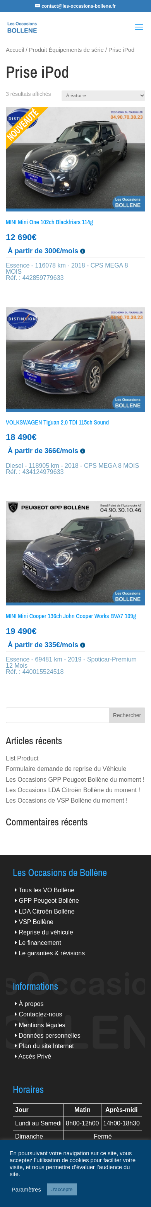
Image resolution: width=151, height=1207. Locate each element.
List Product (22, 758)
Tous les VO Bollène (46, 890)
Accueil (15, 50)
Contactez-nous (40, 1014)
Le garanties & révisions (52, 953)
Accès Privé (35, 1056)
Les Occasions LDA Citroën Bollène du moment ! (73, 790)
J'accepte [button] (62, 1189)
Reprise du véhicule (46, 932)
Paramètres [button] (26, 1190)
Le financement (40, 942)
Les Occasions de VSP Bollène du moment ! (67, 800)
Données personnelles (49, 1035)
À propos (31, 1004)
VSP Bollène (36, 922)
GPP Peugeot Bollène (49, 900)
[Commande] (103, 95)
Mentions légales (42, 1025)
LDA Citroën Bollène (46, 911)
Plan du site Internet (46, 1046)
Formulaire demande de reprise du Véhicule (66, 768)
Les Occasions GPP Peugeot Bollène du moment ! (75, 779)
